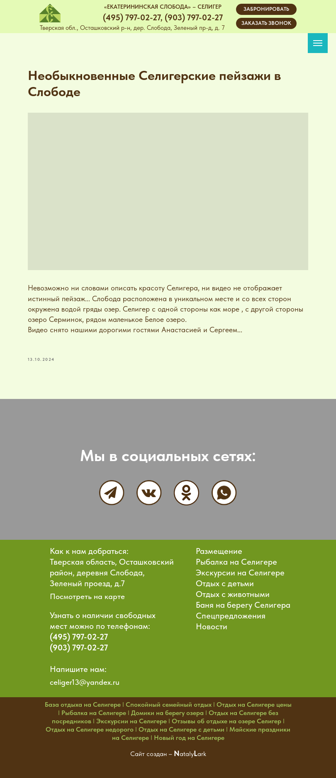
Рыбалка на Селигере (236, 559)
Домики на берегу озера (167, 710)
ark (201, 751)
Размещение (219, 548)
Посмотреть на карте (87, 594)
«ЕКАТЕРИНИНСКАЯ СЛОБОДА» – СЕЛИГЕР (163, 6)
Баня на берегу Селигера (243, 602)
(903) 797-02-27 (79, 645)
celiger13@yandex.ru (84, 679)
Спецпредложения (230, 613)
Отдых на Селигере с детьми (181, 727)
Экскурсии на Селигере (240, 570)
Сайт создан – (152, 751)
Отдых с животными (233, 592)
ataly (187, 751)
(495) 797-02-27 (79, 634)
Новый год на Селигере (189, 735)
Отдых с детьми (225, 581)
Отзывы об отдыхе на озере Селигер (226, 718)
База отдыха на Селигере (83, 702)
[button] (266, 23)
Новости (211, 624)
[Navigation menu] (317, 43)
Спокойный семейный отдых (169, 702)
